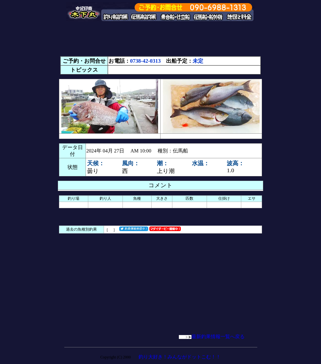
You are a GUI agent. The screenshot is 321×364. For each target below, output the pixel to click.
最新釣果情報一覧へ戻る (212, 336)
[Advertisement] (160, 41)
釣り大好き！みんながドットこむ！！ (180, 356)
